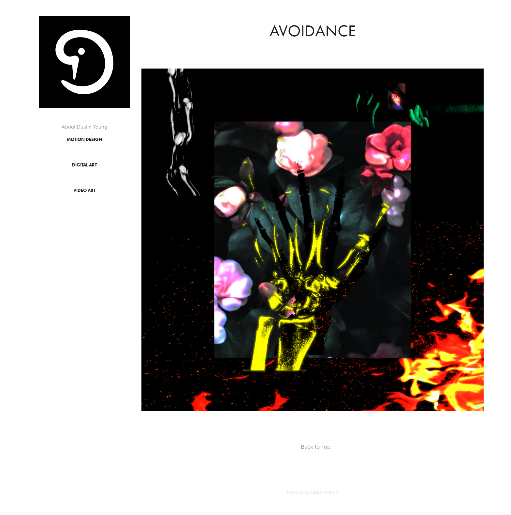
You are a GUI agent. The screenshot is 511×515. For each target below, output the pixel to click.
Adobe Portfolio (324, 492)
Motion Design (84, 139)
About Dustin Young (84, 126)
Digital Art (84, 165)
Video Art (84, 190)
